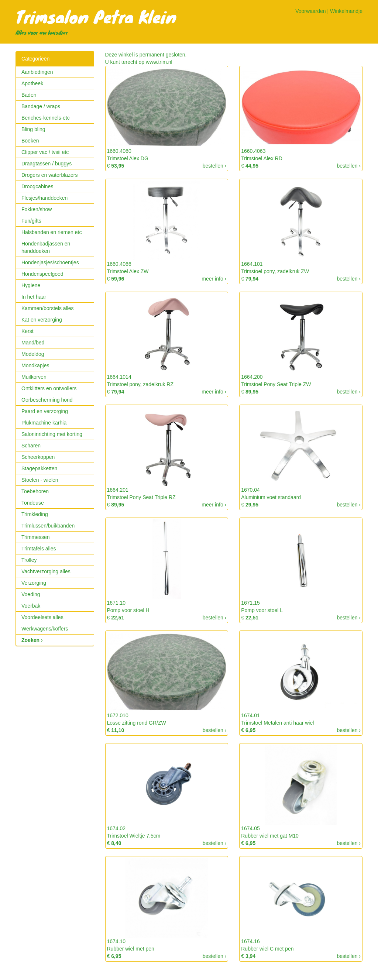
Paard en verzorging (44, 411)
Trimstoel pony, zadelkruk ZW (275, 271)
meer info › (214, 279)
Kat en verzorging (41, 320)
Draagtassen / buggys (46, 163)
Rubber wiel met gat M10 (270, 836)
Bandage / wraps (40, 106)
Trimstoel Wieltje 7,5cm (134, 836)
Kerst (27, 331)
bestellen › (215, 166)
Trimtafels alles (38, 548)
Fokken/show (36, 209)
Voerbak (30, 606)
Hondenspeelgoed (42, 274)
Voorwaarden (310, 11)
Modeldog (32, 354)
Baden (28, 95)
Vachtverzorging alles (46, 571)
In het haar (33, 297)
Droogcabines (37, 186)
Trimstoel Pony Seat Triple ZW (276, 384)
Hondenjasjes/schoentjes (50, 262)
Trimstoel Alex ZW (128, 271)
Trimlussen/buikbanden (48, 526)
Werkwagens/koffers (44, 629)
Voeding (30, 594)
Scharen (31, 446)
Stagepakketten (39, 468)
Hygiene (30, 285)
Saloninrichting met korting (51, 434)
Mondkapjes (35, 365)
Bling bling (33, 129)
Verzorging (33, 583)
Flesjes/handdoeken (44, 198)
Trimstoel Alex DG (127, 158)
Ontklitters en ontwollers (48, 388)
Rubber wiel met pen (130, 949)
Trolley (29, 560)
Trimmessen (35, 537)
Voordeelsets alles (42, 617)
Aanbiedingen (37, 72)
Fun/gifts (31, 221)
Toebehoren (35, 491)
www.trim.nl (159, 62)
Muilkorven (34, 377)
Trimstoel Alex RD (261, 158)
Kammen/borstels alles (47, 308)
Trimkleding (34, 514)
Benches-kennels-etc (45, 118)
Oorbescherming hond (47, 400)
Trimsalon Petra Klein (96, 16)
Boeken (30, 141)
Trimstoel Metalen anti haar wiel (277, 723)
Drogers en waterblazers (49, 175)
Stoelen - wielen (39, 480)
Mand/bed (32, 343)
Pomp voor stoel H (128, 610)
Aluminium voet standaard (271, 497)
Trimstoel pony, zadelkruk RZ (140, 384)
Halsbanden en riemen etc (51, 232)
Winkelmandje (346, 11)
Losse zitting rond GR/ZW (136, 723)
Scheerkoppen (38, 457)
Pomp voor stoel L (262, 610)
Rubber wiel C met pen (267, 949)
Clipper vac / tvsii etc (45, 152)
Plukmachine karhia (43, 423)
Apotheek (32, 83)
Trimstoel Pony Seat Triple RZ (141, 497)
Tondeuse (32, 503)
